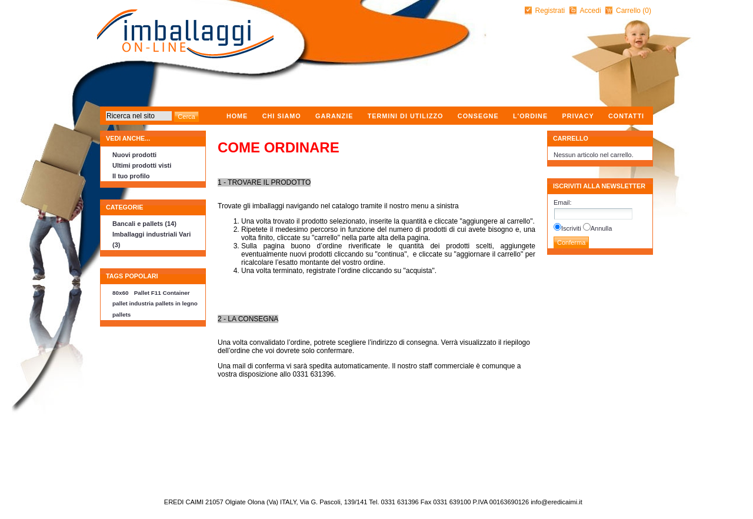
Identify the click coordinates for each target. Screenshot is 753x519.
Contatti (626, 115)
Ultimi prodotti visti (141, 165)
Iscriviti (571, 228)
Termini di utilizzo (406, 115)
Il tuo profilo (131, 175)
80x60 (120, 293)
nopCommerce (101, 498)
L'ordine (530, 115)
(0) (646, 10)
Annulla (601, 228)
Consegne (478, 115)
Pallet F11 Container (162, 293)
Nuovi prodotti (134, 154)
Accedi (590, 10)
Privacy (578, 115)
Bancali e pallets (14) (144, 223)
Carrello (629, 10)
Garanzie (334, 115)
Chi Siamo (281, 115)
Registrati (550, 10)
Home (237, 115)
